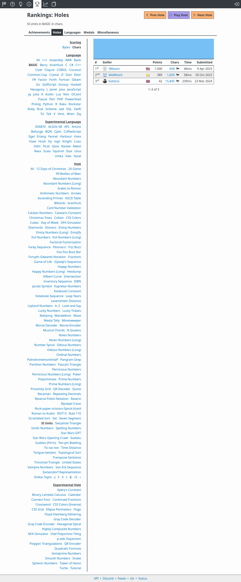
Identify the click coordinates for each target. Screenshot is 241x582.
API (96, 578)
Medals (89, 32)
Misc (108, 32)
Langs (72, 32)
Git (132, 578)
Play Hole (178, 15)
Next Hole (202, 15)
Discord (108, 578)
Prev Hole (155, 15)
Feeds (122, 578)
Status (142, 578)
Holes (57, 32)
